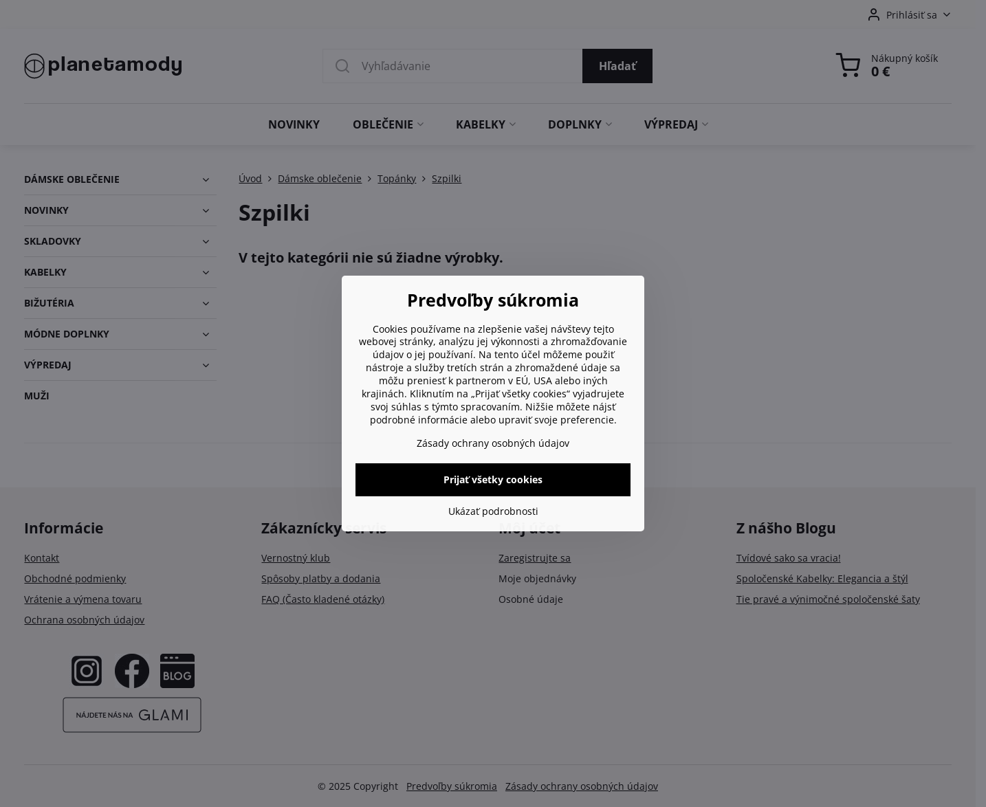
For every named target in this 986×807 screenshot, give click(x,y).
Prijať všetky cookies (493, 479)
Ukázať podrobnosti (493, 511)
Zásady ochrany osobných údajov (493, 443)
